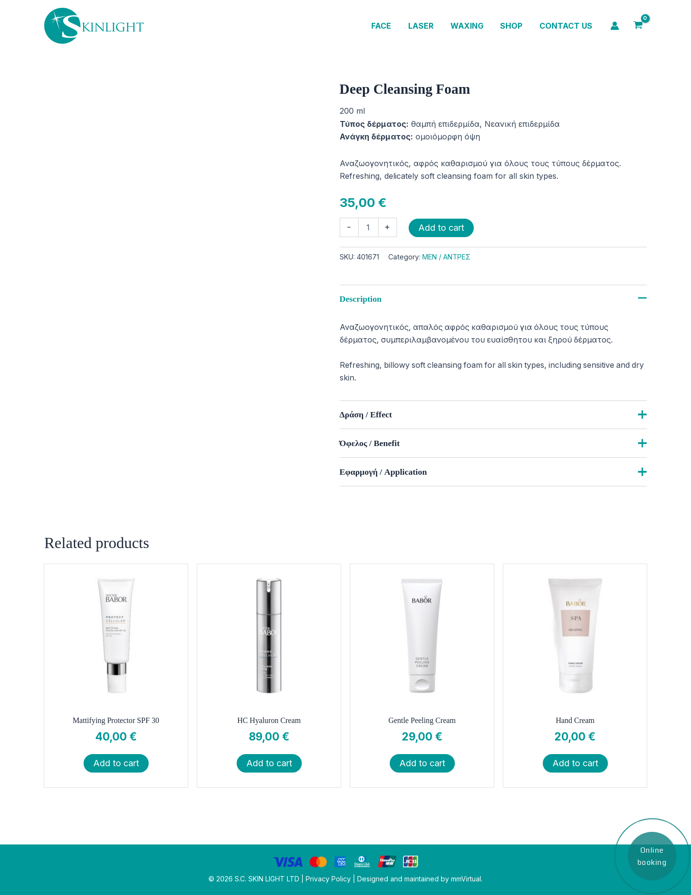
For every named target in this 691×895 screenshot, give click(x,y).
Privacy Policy (328, 879)
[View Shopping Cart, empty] (638, 25)
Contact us (566, 26)
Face (387, 26)
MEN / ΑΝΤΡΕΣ (446, 257)
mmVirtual (466, 879)
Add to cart (441, 228)
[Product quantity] (368, 227)
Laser (425, 26)
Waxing (469, 26)
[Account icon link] (614, 25)
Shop (513, 26)
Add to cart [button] (116, 764)
